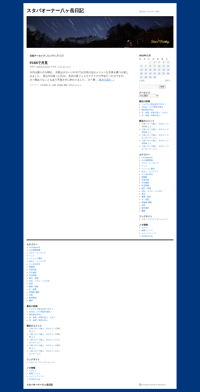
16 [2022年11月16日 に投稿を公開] (155, 70)
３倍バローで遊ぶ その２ (153, 124)
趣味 (143, 211)
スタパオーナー (64, 67)
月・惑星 (52, 85)
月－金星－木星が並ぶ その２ (155, 112)
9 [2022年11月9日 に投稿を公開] (154, 66)
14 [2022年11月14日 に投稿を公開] (146, 70)
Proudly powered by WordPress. (154, 385)
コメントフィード (149, 233)
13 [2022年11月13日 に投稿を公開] (141, 70)
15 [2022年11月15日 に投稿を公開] (150, 70)
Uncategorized (147, 157)
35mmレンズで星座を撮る (152, 107)
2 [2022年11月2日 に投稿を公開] (154, 62)
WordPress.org (147, 236)
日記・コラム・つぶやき (152, 191)
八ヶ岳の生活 (147, 174)
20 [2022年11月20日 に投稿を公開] (141, 73)
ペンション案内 (148, 169)
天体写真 (145, 180)
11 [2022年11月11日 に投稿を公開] (163, 66)
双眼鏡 (144, 177)
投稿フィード (147, 230)
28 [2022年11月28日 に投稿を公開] (146, 77)
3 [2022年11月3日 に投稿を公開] (159, 62)
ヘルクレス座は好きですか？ (154, 104)
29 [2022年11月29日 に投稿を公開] (150, 77)
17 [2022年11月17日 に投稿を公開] (159, 70)
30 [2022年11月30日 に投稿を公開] (155, 77)
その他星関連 (147, 160)
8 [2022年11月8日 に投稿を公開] (150, 66)
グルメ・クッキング (150, 163)
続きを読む (107, 79)
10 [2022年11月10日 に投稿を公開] (159, 66)
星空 (143, 194)
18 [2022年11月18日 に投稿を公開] (163, 70)
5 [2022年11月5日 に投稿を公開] (168, 62)
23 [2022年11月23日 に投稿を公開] (155, 73)
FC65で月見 (39, 63)
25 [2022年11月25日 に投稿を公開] (163, 73)
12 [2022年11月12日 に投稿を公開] (168, 66)
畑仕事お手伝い (148, 110)
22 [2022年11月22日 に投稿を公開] (150, 73)
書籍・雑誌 (146, 197)
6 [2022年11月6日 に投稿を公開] (141, 66)
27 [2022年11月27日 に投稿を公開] (141, 77)
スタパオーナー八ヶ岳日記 (55, 10)
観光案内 (145, 208)
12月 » (167, 80)
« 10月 (142, 80)
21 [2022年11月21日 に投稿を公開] (146, 73)
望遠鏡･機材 (62, 85)
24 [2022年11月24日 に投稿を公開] (159, 73)
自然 (143, 205)
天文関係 (44, 85)
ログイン (145, 227)
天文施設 (145, 183)
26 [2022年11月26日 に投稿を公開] (168, 73)
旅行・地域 (146, 188)
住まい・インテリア (150, 171)
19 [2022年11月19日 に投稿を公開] (168, 70)
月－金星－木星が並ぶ (151, 115)
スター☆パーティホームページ (155, 219)
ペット (144, 166)
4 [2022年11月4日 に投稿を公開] (163, 62)
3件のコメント (75, 85)
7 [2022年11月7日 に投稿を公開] (145, 66)
